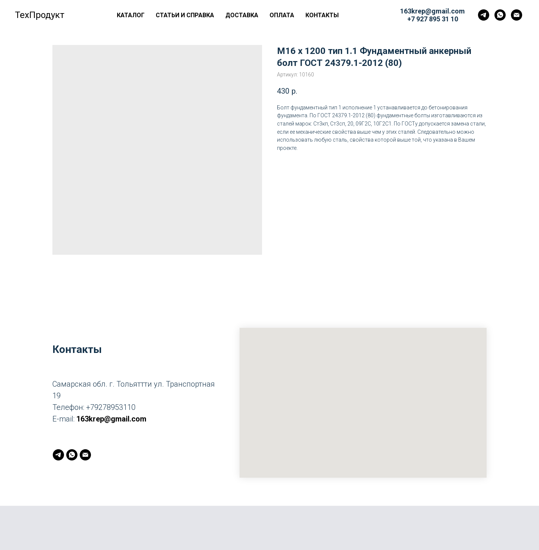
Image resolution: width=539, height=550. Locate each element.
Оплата (282, 15)
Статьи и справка (185, 15)
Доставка (241, 15)
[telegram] (483, 15)
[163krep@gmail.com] (516, 15)
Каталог (130, 15)
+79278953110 (110, 407)
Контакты (322, 15)
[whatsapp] (500, 15)
